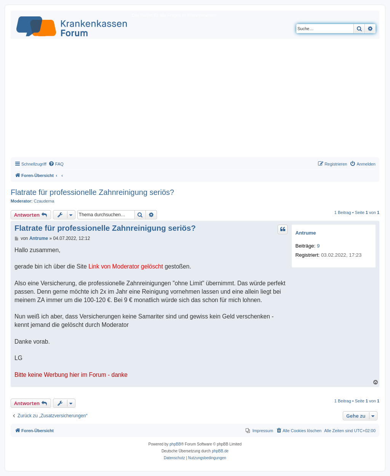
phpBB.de (220, 451)
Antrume (305, 233)
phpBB (175, 444)
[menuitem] (56, 164)
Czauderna (44, 201)
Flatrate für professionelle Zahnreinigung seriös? (92, 192)
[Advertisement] (195, 100)
